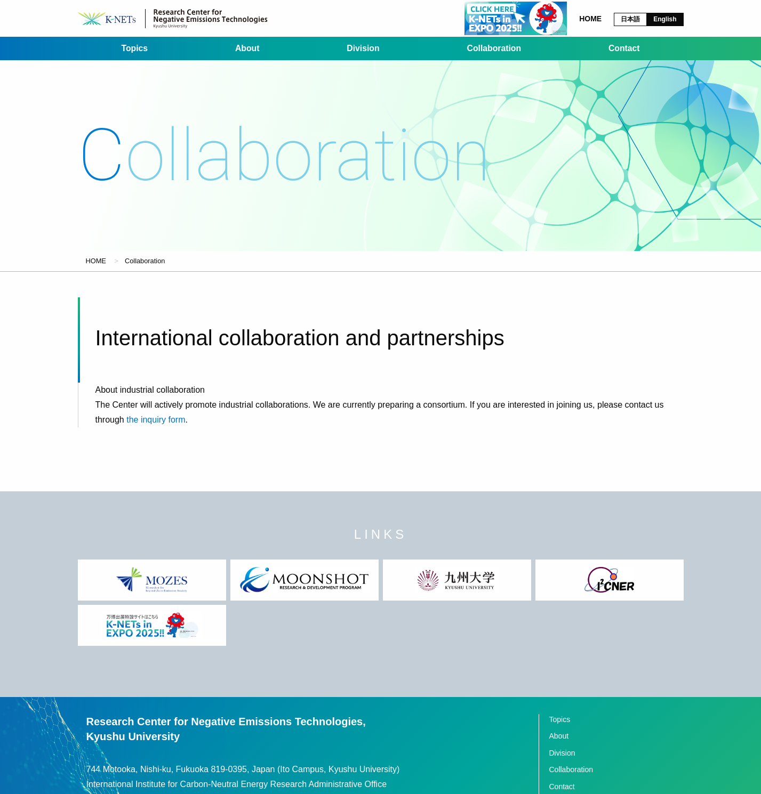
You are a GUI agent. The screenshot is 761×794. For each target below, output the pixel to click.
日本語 (630, 19)
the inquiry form (155, 428)
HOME (96, 269)
